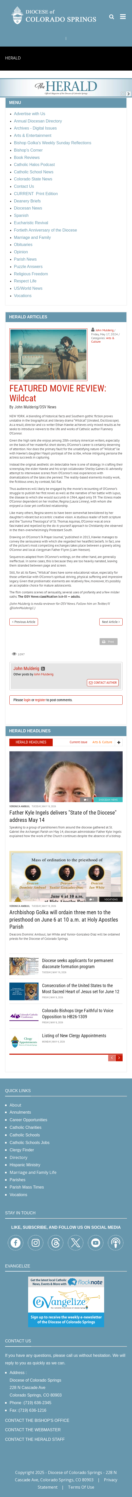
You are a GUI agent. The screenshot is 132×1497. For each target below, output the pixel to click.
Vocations (111, 899)
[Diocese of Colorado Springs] (54, 15)
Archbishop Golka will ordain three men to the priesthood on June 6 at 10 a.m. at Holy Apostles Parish (63, 919)
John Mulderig (105, 330)
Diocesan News (108, 799)
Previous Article (24, 622)
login (27, 700)
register (40, 700)
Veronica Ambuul (19, 806)
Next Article (110, 622)
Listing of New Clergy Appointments (74, 1035)
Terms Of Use (81, 1487)
